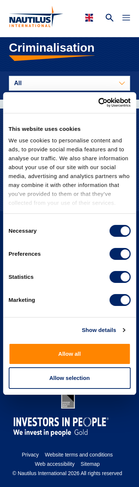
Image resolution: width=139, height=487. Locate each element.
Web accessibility (55, 464)
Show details (99, 330)
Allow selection (69, 378)
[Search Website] (109, 18)
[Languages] (90, 18)
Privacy (30, 455)
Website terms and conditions (79, 455)
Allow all (69, 354)
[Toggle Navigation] (126, 18)
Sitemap (90, 464)
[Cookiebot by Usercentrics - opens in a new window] (98, 102)
